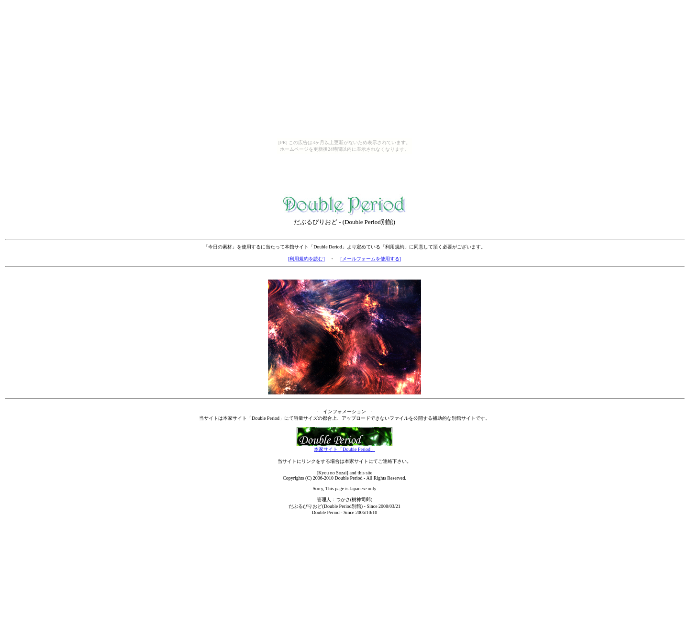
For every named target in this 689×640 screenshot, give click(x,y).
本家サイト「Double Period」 (344, 447)
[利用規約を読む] (306, 258)
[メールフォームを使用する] (370, 258)
